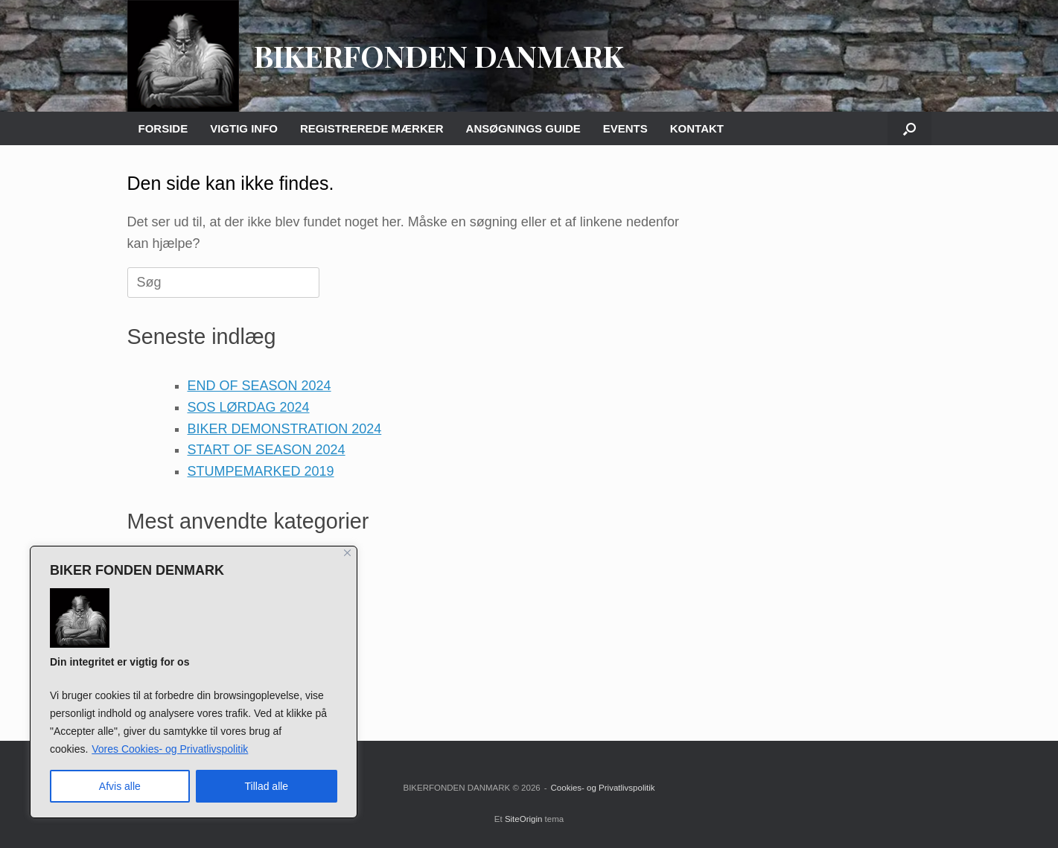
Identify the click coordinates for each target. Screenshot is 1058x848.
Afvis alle (120, 786)
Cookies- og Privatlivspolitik (603, 787)
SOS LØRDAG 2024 (249, 407)
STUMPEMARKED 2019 (261, 471)
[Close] (347, 552)
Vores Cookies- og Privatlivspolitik (170, 749)
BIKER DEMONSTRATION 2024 (285, 428)
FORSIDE (163, 128)
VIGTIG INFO (244, 128)
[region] (193, 682)
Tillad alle (267, 786)
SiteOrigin (524, 818)
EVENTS (625, 128)
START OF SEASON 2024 (266, 449)
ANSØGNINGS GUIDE (523, 128)
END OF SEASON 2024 (259, 385)
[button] (909, 128)
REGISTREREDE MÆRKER (372, 128)
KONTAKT (697, 128)
